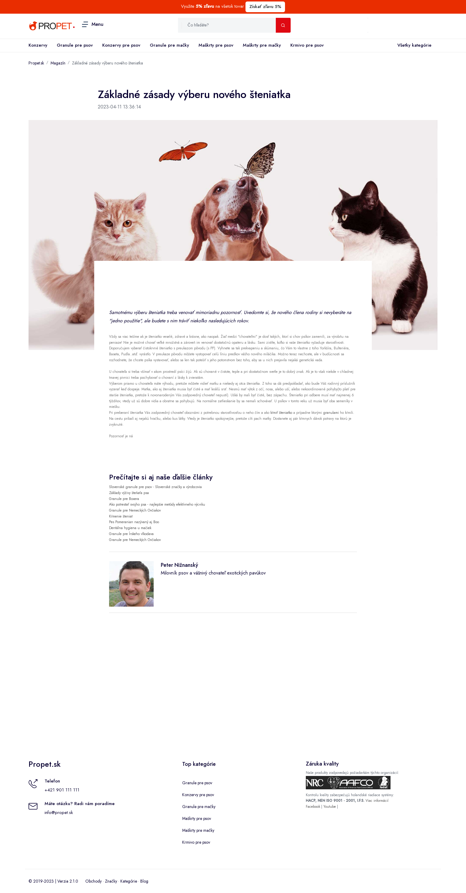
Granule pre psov (75, 45)
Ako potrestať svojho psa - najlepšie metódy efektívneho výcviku (157, 504)
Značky (111, 881)
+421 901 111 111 (62, 790)
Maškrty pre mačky (262, 45)
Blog (144, 881)
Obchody (93, 881)
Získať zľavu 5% (265, 6)
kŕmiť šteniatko (281, 412)
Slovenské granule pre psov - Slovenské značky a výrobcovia (155, 487)
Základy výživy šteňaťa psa (129, 493)
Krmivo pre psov (307, 45)
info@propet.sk (59, 812)
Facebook (313, 806)
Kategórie (128, 881)
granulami (331, 412)
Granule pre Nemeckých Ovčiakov (135, 510)
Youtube (329, 806)
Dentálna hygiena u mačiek (130, 528)
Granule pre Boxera (124, 498)
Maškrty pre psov (216, 45)
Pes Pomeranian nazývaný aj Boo (134, 522)
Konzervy (38, 45)
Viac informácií (377, 800)
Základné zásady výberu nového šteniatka (107, 63)
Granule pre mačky (169, 45)
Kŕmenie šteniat (121, 516)
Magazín (58, 63)
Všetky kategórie (413, 45)
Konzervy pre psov (121, 45)
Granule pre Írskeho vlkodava (131, 534)
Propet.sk (36, 63)
